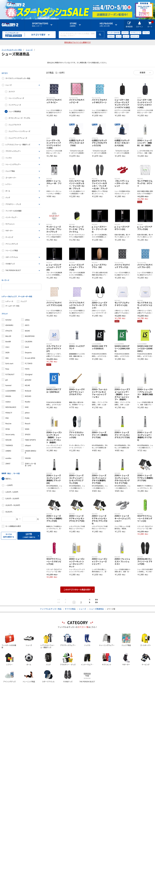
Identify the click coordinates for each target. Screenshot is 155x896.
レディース (9, 297)
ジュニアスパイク (15, 123)
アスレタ (146, 32)
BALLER (8, 331)
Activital (8, 314)
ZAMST (7, 458)
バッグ (7, 196)
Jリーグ (126, 36)
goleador (28, 374)
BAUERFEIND (29, 331)
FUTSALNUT (9, 369)
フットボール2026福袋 (13, 209)
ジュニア (24, 297)
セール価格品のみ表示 (13, 519)
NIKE (27, 402)
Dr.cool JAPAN (30, 352)
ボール (7, 189)
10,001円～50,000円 (12, 498)
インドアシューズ (15, 103)
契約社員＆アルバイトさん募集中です (77, 42)
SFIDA (7, 423)
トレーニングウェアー (13, 163)
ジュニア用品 (10, 169)
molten (8, 396)
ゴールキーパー (10, 176)
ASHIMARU (9, 320)
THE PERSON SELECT (13, 269)
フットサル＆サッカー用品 (12, 50)
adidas (27, 314)
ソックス (8, 156)
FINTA (27, 363)
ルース (119, 36)
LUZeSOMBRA (10, 385)
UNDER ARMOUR (30, 446)
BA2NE (27, 325)
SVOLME (8, 434)
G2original (28, 369)
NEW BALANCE (10, 402)
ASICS (27, 320)
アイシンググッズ (11, 242)
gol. (6, 374)
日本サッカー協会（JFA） (30, 459)
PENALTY (8, 407)
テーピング (9, 236)
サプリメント (10, 222)
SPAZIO (27, 429)
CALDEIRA (28, 336)
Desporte (28, 347)
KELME (27, 380)
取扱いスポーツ (40, 24)
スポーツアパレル (11, 256)
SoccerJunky (10, 429)
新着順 (142, 72)
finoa (7, 363)
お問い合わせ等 (106, 24)
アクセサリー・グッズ (13, 203)
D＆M (27, 341)
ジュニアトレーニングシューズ (19, 130)
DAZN (7, 347)
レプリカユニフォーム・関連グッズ (17, 143)
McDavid (28, 385)
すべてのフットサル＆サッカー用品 (17, 77)
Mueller (27, 396)
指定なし (8, 472)
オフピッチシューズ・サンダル (19, 117)
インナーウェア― (11, 216)
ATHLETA (8, 325)
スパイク (125, 32)
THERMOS (9, 440)
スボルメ (111, 36)
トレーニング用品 (11, 249)
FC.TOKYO (28, 358)
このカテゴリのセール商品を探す (77, 590)
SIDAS (27, 423)
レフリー (8, 183)
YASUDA (28, 453)
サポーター (9, 229)
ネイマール (134, 36)
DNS (7, 352)
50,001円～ (9, 505)
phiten (27, 407)
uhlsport (28, 440)
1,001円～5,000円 (11, 485)
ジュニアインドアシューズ (18, 136)
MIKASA (8, 391)
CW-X (7, 341)
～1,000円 (9, 478)
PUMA (27, 412)
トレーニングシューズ (16, 97)
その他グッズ (10, 262)
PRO (7, 412)
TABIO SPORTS (30, 434)
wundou (8, 453)
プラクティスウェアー (13, 150)
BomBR (8, 336)
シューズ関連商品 (15, 110)
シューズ (29, 50)
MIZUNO (28, 391)
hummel (8, 380)
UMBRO (8, 445)
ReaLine (8, 418)
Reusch (27, 418)
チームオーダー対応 (12, 302)
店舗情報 (73, 24)
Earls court (9, 358)
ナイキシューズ (136, 32)
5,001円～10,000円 (12, 491)
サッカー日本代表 (113, 32)
